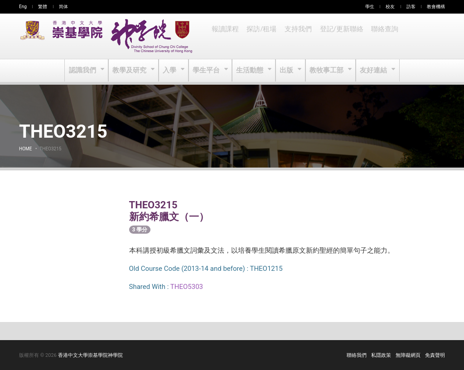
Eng (23, 6)
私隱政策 (381, 355)
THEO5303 (186, 287)
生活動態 (250, 70)
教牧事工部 (326, 70)
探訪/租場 (260, 36)
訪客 (411, 6)
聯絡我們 (357, 355)
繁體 (42, 6)
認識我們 (85, 70)
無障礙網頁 (408, 355)
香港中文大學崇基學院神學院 (90, 355)
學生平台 (207, 70)
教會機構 (436, 6)
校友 (390, 6)
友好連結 (371, 70)
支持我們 (296, 36)
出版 (287, 70)
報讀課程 (224, 36)
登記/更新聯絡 (338, 36)
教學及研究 (131, 70)
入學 (171, 70)
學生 (369, 6)
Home (25, 148)
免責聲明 (435, 355)
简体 (63, 6)
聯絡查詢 (380, 36)
